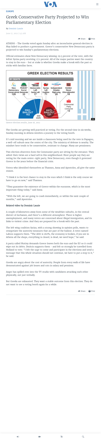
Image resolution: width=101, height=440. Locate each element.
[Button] (81, 38)
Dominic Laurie (16, 28)
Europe (10, 11)
